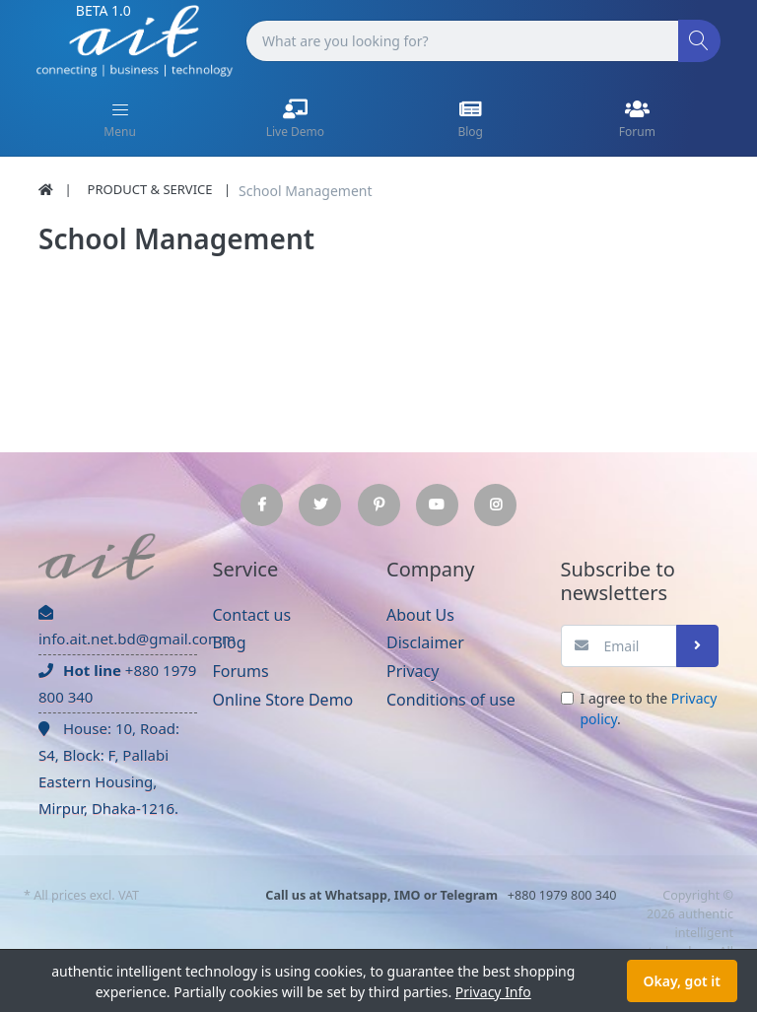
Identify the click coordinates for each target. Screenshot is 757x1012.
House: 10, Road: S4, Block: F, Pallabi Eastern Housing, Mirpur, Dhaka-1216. (108, 768)
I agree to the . (649, 708)
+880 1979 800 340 (117, 683)
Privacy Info (493, 991)
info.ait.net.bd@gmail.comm (117, 626)
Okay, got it (682, 981)
